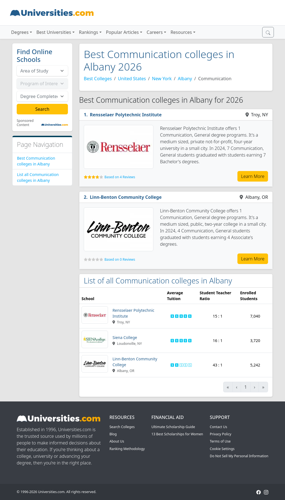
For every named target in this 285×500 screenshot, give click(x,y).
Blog (113, 434)
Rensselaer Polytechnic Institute (126, 115)
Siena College (124, 337)
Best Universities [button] (53, 32)
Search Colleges (122, 426)
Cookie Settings (222, 448)
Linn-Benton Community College (126, 197)
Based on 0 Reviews (119, 259)
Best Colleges (98, 79)
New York (162, 79)
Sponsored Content (25, 123)
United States (132, 79)
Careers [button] (155, 32)
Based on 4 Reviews (119, 177)
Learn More (252, 176)
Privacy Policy (220, 434)
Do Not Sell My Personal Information (239, 456)
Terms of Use (220, 441)
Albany (185, 79)
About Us (116, 441)
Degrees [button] (20, 32)
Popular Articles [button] (122, 32)
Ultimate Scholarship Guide (173, 426)
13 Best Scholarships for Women (177, 434)
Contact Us (218, 426)
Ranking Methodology (127, 448)
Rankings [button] (88, 32)
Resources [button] (181, 32)
